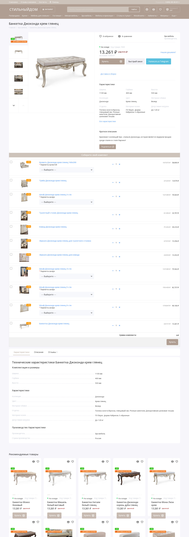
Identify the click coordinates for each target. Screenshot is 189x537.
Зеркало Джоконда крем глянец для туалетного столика (65, 241)
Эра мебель (87, 15)
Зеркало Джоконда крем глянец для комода (59, 255)
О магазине (13, 2)
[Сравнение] (153, 9)
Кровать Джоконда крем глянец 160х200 (57, 162)
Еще (174, 15)
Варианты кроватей (49, 165)
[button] (14, 105)
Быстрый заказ (135, 61)
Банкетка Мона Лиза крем (162, 506)
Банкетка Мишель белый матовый (57, 506)
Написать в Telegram (158, 61)
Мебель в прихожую (104, 15)
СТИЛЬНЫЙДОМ (23, 9)
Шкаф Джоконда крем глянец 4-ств (55, 269)
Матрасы (164, 15)
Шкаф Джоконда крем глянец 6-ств (55, 305)
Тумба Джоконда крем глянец (53, 180)
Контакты (43, 2)
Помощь (54, 2)
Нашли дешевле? (168, 52)
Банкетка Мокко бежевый (21, 506)
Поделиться (107, 147)
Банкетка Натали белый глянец (91, 506)
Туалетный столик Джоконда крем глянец (58, 213)
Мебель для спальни (40, 15)
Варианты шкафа (48, 197)
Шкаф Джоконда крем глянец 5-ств (55, 287)
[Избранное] (160, 9)
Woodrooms (139, 15)
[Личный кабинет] (147, 9)
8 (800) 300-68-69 (168, 2)
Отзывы (52, 352)
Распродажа (14, 15)
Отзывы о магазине (28, 2)
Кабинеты (153, 15)
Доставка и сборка (108, 74)
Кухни (25, 15)
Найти (134, 9)
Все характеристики (107, 121)
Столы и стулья (124, 15)
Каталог (48, 9)
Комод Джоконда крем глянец (53, 227)
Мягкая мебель (72, 15)
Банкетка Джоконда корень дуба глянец (127, 506)
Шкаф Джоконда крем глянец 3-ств (55, 194)
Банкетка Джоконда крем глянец (54, 323)
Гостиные (57, 15)
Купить (172, 342)
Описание (38, 352)
